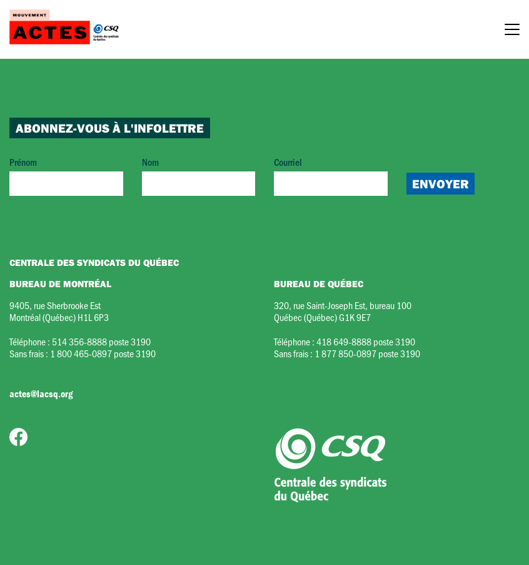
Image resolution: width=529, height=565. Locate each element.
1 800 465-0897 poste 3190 (103, 353)
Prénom (66, 175)
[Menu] (512, 31)
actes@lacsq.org (41, 393)
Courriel (331, 175)
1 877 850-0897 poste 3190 (367, 353)
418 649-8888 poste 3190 (365, 341)
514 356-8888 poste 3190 (101, 341)
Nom (199, 175)
